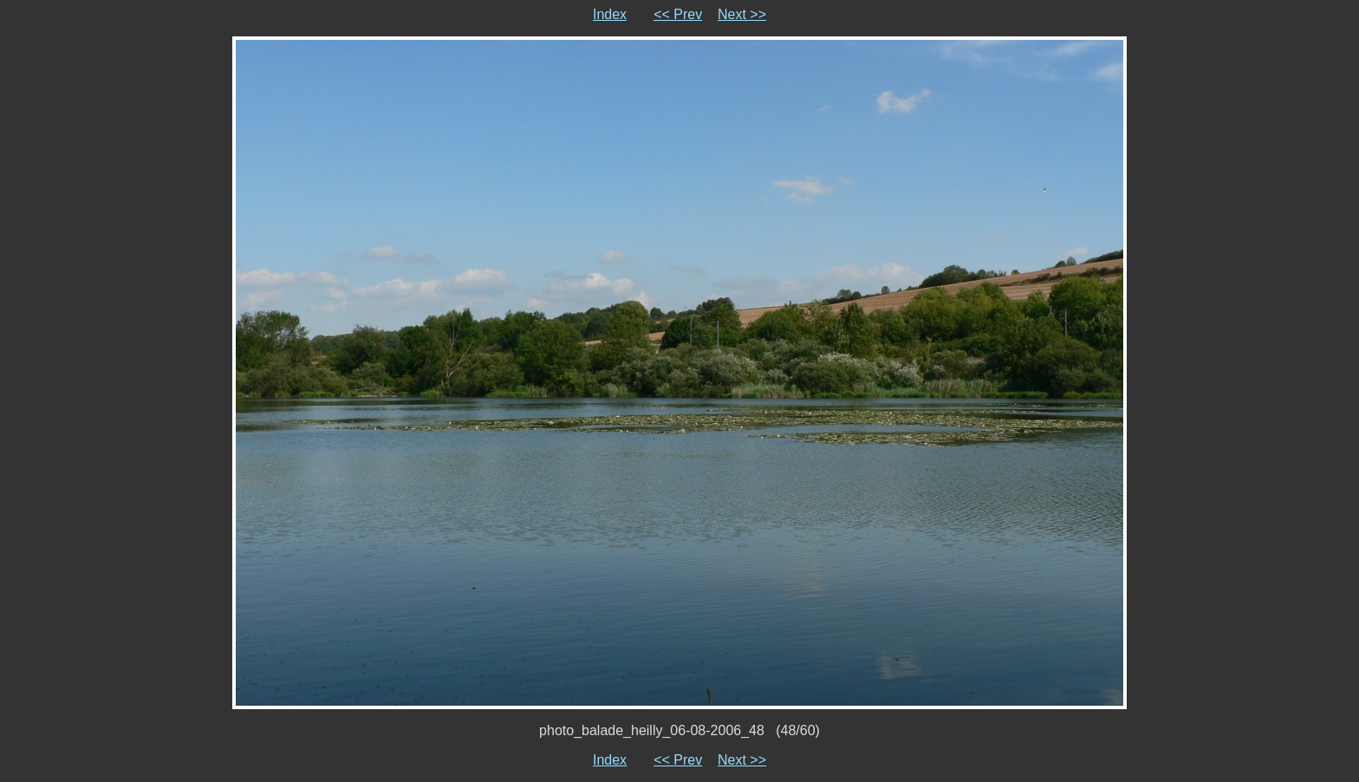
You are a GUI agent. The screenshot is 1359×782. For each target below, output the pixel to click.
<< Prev (677, 14)
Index (610, 14)
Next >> (742, 14)
